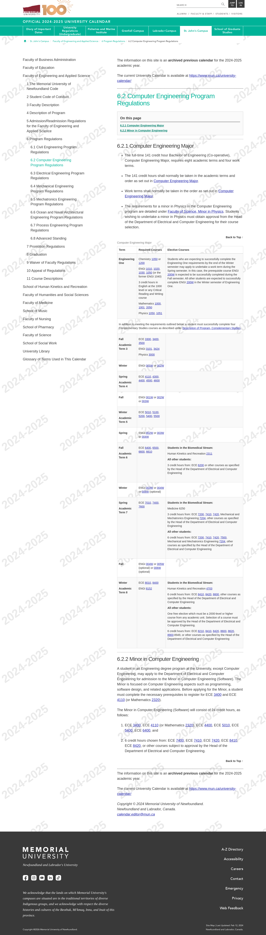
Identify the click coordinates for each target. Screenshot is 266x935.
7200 (201, 514)
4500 (149, 380)
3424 (156, 348)
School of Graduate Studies (227, 30)
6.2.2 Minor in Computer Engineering (143, 130)
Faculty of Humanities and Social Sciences (56, 295)
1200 (142, 262)
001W (149, 365)
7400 (156, 502)
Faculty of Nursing (37, 319)
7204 (202, 518)
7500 (223, 537)
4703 (209, 588)
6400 (148, 447)
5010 (148, 412)
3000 (152, 354)
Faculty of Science (37, 335)
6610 (149, 451)
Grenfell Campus (133, 30)
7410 (208, 514)
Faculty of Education (38, 68)
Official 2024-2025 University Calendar (67, 22)
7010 (148, 502)
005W (145, 491)
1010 (149, 268)
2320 (155, 700)
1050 (155, 259)
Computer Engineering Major (176, 181)
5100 (156, 412)
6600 (142, 451)
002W (160, 365)
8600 (216, 594)
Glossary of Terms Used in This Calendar (54, 359)
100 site (57, 7)
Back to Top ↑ (234, 237)
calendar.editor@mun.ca (136, 814)
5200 (142, 416)
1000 (158, 303)
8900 (170, 634)
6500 (156, 447)
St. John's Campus (196, 30)
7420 (216, 514)
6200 (201, 465)
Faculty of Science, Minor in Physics (195, 211)
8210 (201, 631)
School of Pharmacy (38, 327)
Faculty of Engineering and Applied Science (56, 76)
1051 (159, 313)
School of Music (35, 311)
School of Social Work (40, 343)
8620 (231, 631)
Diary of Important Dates (38, 30)
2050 (149, 307)
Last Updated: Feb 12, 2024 (229, 925)
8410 (201, 594)
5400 (149, 416)
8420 (208, 594)
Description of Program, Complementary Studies (211, 328)
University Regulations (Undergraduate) (70, 31)
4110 (148, 376)
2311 (209, 453)
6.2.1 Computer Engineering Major (142, 125)
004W (145, 436)
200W (171, 274)
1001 (142, 307)
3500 (142, 343)
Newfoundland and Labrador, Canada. (224, 929)
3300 (148, 339)
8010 (148, 582)
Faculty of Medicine (38, 303)
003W (145, 401)
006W (157, 567)
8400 (156, 582)
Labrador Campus (164, 30)
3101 (149, 348)
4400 (142, 380)
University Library (36, 351)
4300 (156, 376)
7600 (142, 506)
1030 (142, 272)
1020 (156, 268)
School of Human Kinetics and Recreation (55, 287)
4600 (157, 380)
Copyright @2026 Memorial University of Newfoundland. (50, 929)
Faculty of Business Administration (49, 60)
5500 (157, 416)
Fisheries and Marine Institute (101, 30)
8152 (149, 588)
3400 (156, 339)
